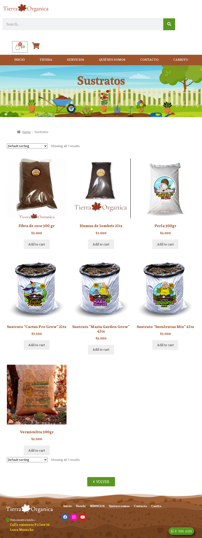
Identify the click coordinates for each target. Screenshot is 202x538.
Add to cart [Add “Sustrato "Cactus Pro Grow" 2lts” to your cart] (36, 345)
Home (26, 132)
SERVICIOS (75, 60)
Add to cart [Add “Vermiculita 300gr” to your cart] (36, 450)
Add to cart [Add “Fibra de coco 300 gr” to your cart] (36, 244)
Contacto (149, 60)
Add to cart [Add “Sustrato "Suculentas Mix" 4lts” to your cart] (165, 345)
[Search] (169, 24)
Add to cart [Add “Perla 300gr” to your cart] (165, 244)
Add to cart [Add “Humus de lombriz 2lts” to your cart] (101, 244)
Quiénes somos (112, 60)
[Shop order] (27, 146)
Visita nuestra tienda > (23, 520)
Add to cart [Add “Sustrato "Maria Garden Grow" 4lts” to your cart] (101, 349)
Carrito (180, 60)
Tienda (45, 60)
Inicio (19, 60)
